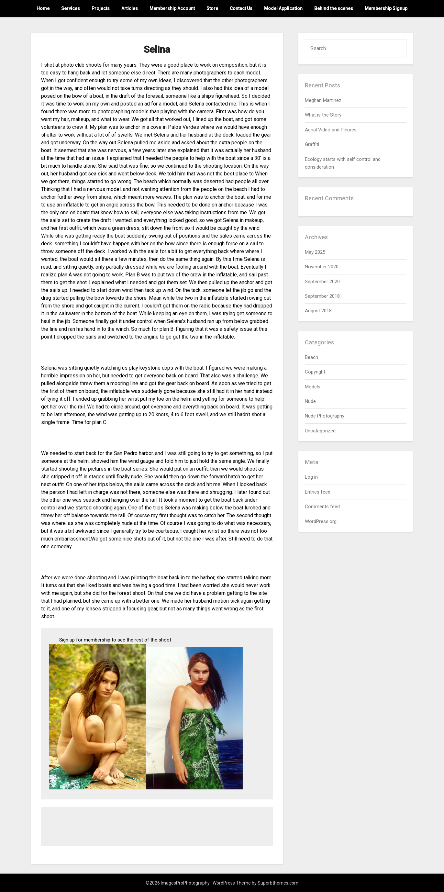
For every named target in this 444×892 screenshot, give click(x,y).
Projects (101, 8)
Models (312, 387)
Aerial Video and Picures (331, 130)
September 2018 (322, 296)
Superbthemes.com (278, 883)
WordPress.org (321, 521)
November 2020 (322, 267)
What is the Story (323, 115)
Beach (311, 357)
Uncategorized (320, 431)
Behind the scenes (333, 8)
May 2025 (315, 252)
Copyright (315, 372)
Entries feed (317, 492)
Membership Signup (386, 8)
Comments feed (322, 506)
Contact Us (241, 8)
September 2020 (322, 281)
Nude (310, 401)
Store (212, 8)
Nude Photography (324, 416)
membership (97, 640)
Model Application (283, 8)
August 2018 (318, 311)
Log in (311, 477)
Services (70, 8)
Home (43, 8)
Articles (129, 8)
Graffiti (312, 144)
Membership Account (172, 8)
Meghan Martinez (323, 100)
